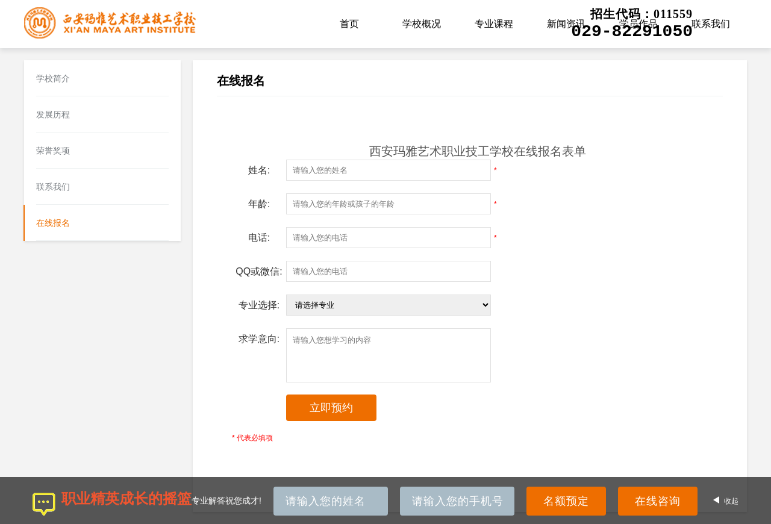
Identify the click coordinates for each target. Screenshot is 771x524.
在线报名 (53, 223)
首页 (349, 24)
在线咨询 (658, 501)
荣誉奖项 (53, 150)
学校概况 (421, 24)
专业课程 (494, 24)
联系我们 (710, 24)
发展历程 (53, 114)
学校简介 (53, 78)
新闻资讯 (566, 24)
